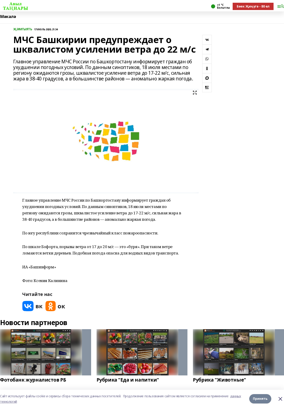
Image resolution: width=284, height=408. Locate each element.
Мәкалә (8, 16)
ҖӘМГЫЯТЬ (22, 29)
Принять (260, 399)
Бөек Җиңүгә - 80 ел (253, 6)
